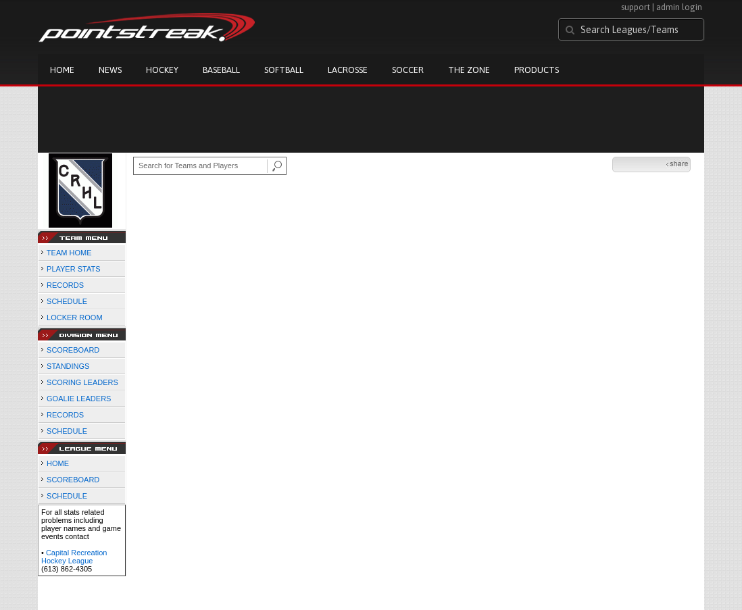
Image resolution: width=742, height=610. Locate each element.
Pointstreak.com (146, 28)
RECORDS (65, 285)
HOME (58, 463)
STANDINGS (68, 366)
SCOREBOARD (73, 350)
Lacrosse (348, 70)
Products (536, 70)
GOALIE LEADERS (79, 399)
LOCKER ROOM (75, 317)
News (110, 70)
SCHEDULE (67, 301)
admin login (679, 7)
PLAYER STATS (73, 269)
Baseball (221, 70)
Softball (283, 70)
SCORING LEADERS (82, 382)
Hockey (162, 70)
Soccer (408, 70)
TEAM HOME (69, 253)
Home (62, 70)
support (635, 7)
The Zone (469, 70)
